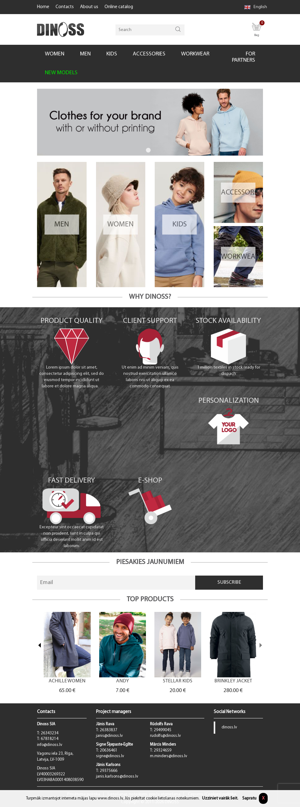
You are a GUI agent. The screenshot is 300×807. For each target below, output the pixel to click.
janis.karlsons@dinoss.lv (117, 776)
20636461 (108, 750)
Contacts (65, 7)
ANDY (175, 681)
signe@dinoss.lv (110, 756)
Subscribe (229, 582)
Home (43, 7)
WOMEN (54, 54)
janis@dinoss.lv (109, 736)
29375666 (108, 771)
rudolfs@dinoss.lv (165, 736)
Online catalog (118, 7)
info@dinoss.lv (49, 745)
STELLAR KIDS (230, 681)
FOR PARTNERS (243, 57)
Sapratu (249, 798)
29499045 (162, 730)
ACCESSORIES (149, 54)
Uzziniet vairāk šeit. (220, 798)
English (255, 7)
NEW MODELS (61, 73)
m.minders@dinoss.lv (168, 756)
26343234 (49, 733)
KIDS (111, 54)
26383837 (108, 730)
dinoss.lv (229, 727)
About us (89, 7)
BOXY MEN (64, 681)
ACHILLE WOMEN (119, 681)
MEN (85, 54)
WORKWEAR (195, 54)
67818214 (49, 739)
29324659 (162, 750)
